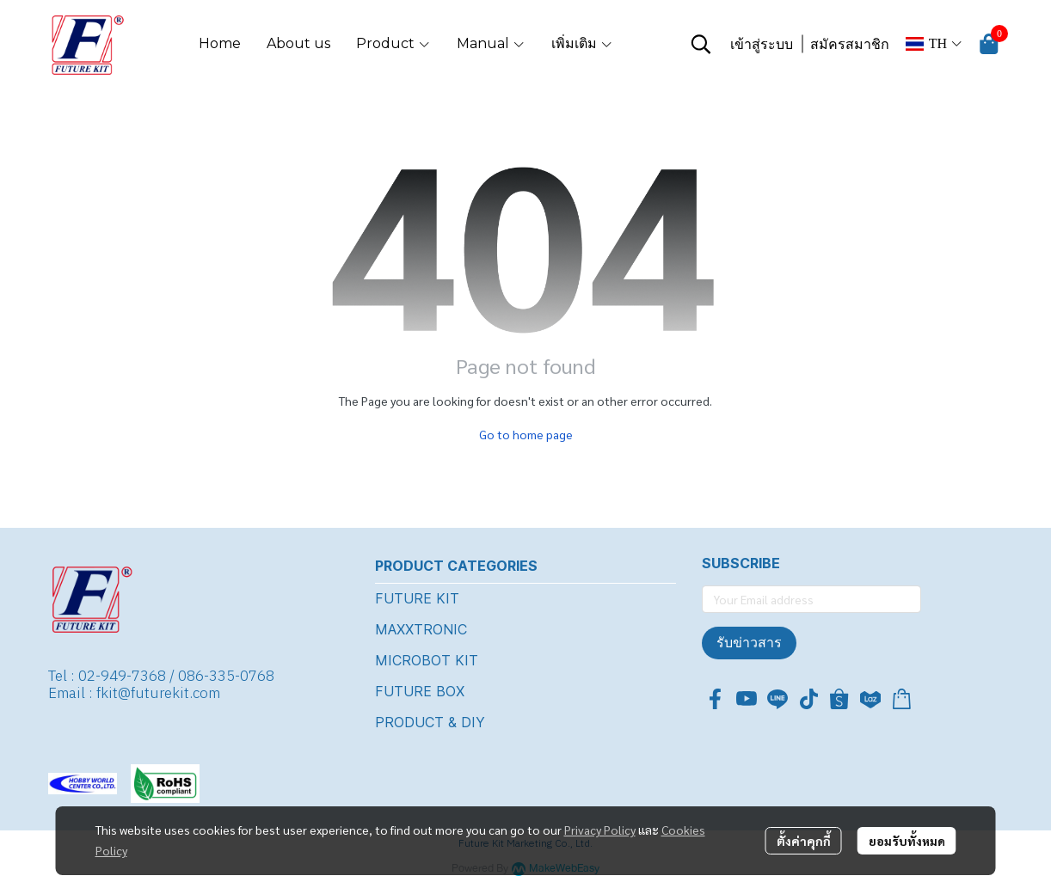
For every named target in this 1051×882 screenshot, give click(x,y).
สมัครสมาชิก (849, 44)
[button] (701, 43)
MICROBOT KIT (426, 660)
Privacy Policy (600, 829)
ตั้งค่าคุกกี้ (804, 840)
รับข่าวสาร (749, 642)
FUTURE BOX (419, 691)
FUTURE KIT (417, 598)
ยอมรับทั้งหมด (907, 840)
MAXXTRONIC (421, 629)
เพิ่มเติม (582, 43)
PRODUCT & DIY (430, 722)
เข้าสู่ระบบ (761, 44)
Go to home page (526, 434)
